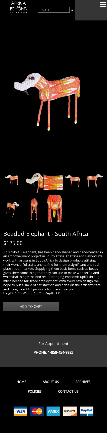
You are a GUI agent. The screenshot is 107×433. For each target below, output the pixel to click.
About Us (51, 382)
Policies (35, 391)
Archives (82, 382)
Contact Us (68, 391)
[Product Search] (54, 10)
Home (21, 382)
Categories (102, 4)
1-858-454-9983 (60, 352)
